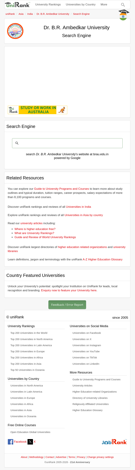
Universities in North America (27, 385)
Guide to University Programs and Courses (61, 188)
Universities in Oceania (23, 416)
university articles (31, 223)
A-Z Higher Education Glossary (102, 259)
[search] (67, 143)
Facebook (17, 441)
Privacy (81, 457)
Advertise (61, 457)
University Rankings (48, 4)
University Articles (82, 385)
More (104, 4)
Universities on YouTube (86, 351)
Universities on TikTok (85, 357)
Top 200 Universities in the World (29, 333)
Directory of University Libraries (90, 398)
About (24, 457)
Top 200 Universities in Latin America (31, 345)
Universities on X (82, 339)
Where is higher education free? (35, 229)
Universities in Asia (21, 410)
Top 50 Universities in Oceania (28, 370)
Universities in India (78, 206)
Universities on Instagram (87, 345)
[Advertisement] (67, 73)
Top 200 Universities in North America (32, 339)
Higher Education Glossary (88, 410)
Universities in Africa (22, 404)
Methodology (36, 457)
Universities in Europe (23, 398)
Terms (71, 457)
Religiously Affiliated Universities (91, 404)
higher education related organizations (82, 247)
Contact (50, 457)
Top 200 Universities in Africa (27, 357)
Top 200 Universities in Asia (26, 363)
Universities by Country (81, 4)
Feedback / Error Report (67, 305)
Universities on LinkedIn (86, 363)
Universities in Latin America (26, 391)
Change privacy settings (100, 457)
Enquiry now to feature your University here (68, 290)
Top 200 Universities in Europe (28, 351)
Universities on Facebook (87, 333)
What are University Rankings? (34, 233)
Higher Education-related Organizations (95, 391)
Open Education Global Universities (30, 432)
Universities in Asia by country (84, 215)
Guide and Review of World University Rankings (45, 237)
